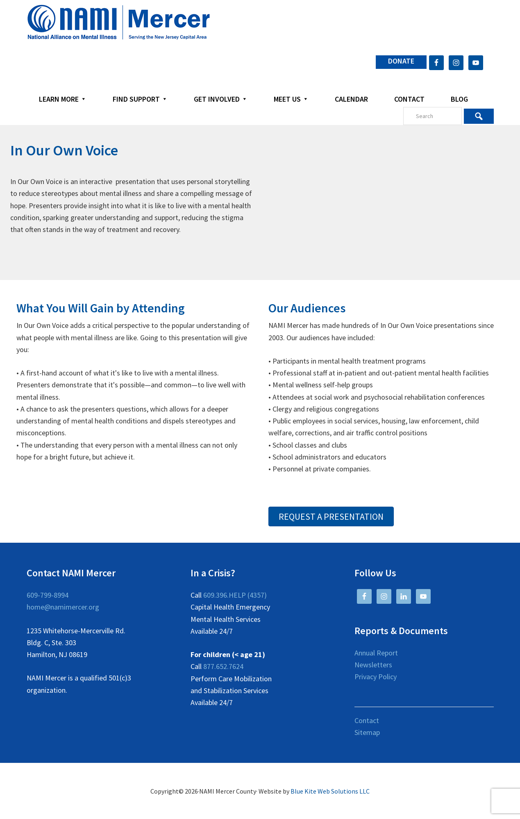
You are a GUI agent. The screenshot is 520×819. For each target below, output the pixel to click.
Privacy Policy (375, 676)
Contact (366, 720)
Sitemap (367, 732)
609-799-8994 (47, 595)
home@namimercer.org (63, 607)
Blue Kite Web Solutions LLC (330, 791)
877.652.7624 (223, 666)
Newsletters (373, 664)
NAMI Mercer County (119, 22)
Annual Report (376, 652)
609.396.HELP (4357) (235, 595)
